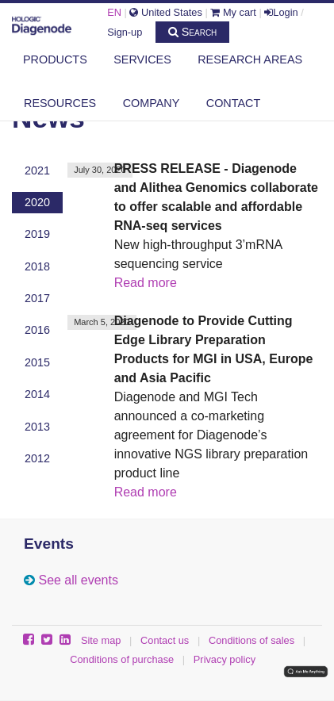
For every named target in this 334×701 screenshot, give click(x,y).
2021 (37, 170)
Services (142, 59)
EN (114, 12)
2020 (37, 202)
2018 (37, 266)
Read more (145, 282)
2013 (37, 426)
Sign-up (124, 32)
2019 (37, 234)
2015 (37, 362)
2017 (37, 298)
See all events (78, 580)
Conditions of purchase (122, 659)
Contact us (164, 640)
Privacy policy (224, 659)
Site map (101, 640)
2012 (37, 458)
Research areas (250, 59)
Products (55, 59)
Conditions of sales (251, 640)
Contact (233, 103)
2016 (37, 330)
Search (192, 31)
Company (151, 103)
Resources (60, 103)
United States (165, 12)
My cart (233, 12)
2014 (37, 394)
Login (281, 12)
